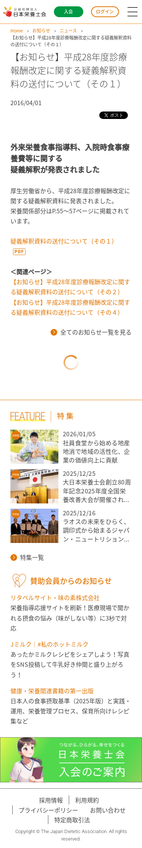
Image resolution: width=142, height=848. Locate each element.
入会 (68, 11)
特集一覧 (27, 557)
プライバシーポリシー (48, 809)
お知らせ (41, 30)
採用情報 (51, 799)
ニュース (68, 30)
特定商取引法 (72, 819)
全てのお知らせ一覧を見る (91, 331)
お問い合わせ (108, 809)
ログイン (105, 11)
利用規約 (87, 799)
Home (16, 30)
